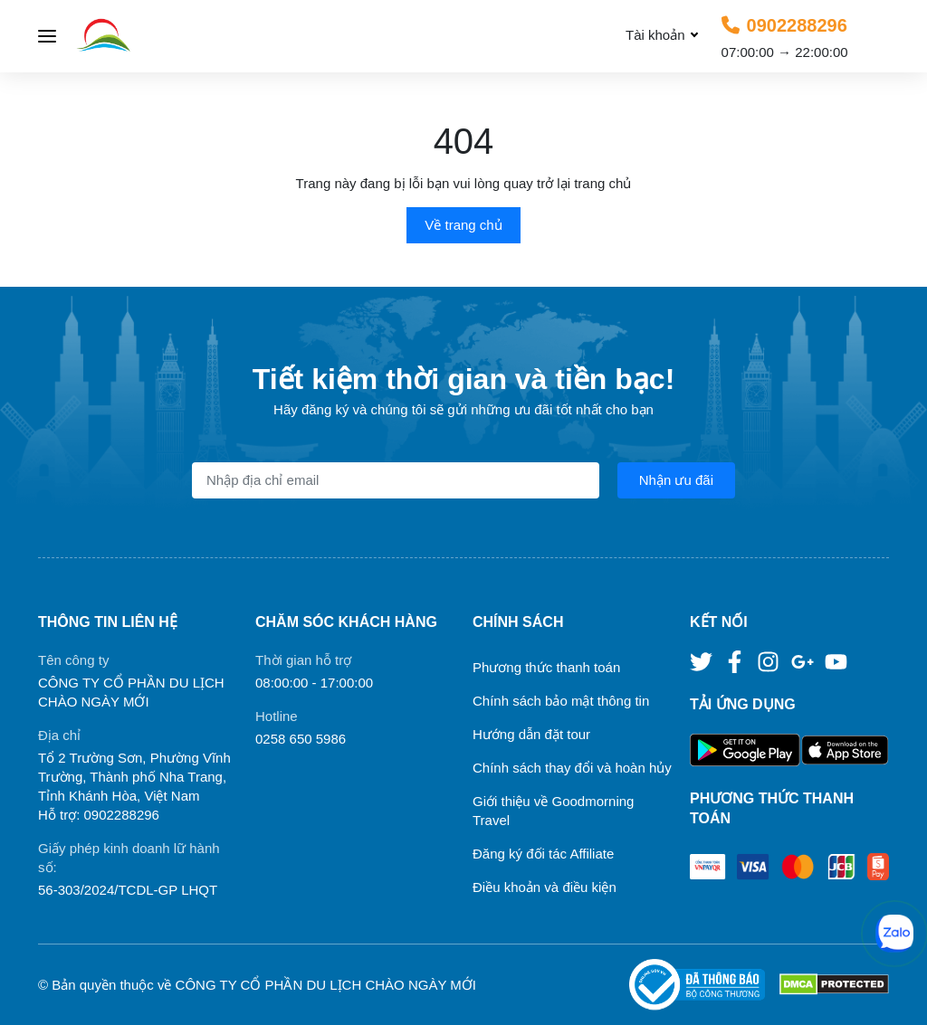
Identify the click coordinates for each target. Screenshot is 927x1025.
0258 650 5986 (300, 738)
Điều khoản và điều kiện (544, 887)
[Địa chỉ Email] (395, 480)
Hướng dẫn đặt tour (531, 734)
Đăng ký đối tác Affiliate (543, 853)
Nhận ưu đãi (676, 480)
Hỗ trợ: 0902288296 (98, 814)
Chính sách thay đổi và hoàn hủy (572, 767)
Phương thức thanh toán (546, 667)
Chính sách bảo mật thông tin (561, 700)
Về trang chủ (463, 225)
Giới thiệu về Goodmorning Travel (553, 810)
